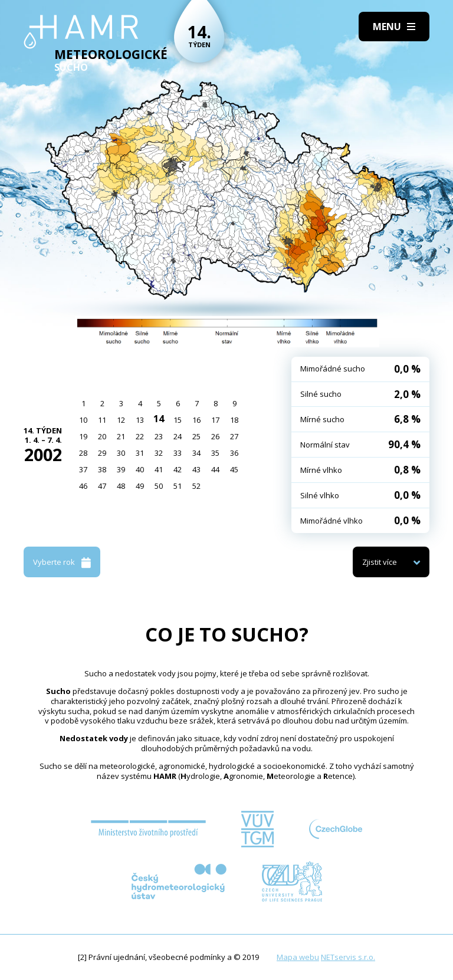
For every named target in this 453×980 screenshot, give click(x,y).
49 (140, 486)
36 (234, 453)
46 (83, 486)
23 (159, 436)
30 (121, 453)
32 (159, 453)
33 (177, 453)
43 (196, 469)
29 (102, 453)
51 (177, 486)
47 (102, 486)
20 (102, 436)
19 (83, 436)
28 (83, 453)
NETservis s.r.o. (348, 957)
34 (196, 453)
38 (102, 469)
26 (215, 436)
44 (215, 469)
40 (140, 469)
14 (158, 418)
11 (102, 420)
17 (215, 420)
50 (159, 486)
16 (196, 420)
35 (215, 453)
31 (140, 453)
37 (83, 469)
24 (177, 436)
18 (234, 420)
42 (177, 469)
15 (177, 420)
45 (234, 469)
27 (234, 436)
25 (196, 436)
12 (121, 420)
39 (121, 469)
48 (121, 486)
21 (121, 436)
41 (159, 469)
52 (196, 486)
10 (83, 420)
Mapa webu (298, 957)
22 (140, 436)
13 (140, 420)
